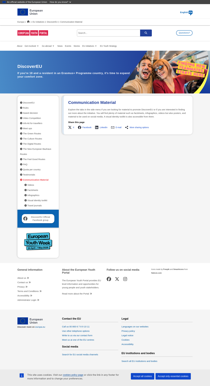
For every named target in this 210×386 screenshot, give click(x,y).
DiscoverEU (52, 22)
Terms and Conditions (28, 291)
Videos (30, 185)
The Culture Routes (32, 138)
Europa (20, 22)
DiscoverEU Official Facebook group (36, 218)
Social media (70, 346)
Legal (124, 318)
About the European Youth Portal (78, 271)
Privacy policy (128, 331)
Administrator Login (26, 300)
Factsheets (32, 190)
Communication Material (36, 180)
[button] (72, 127)
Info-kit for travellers (32, 123)
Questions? (184, 33)
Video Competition (32, 118)
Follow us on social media (123, 269)
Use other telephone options (76, 331)
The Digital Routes (32, 144)
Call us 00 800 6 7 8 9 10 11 (76, 326)
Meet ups (27, 128)
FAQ (25, 164)
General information (29, 269)
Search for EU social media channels (80, 354)
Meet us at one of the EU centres (78, 340)
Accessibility (23, 295)
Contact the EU (71, 318)
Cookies (125, 340)
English (186, 12)
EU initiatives (38, 22)
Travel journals (34, 205)
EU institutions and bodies (138, 353)
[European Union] (30, 323)
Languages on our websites (134, 326)
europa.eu (40, 327)
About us (21, 278)
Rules (26, 108)
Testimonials (29, 174)
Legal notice (127, 335)
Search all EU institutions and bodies (139, 361)
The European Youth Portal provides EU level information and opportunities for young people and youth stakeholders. (81, 284)
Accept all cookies (142, 376)
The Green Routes (32, 133)
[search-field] (114, 33)
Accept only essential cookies (173, 376)
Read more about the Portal (75, 293)
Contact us (22, 282)
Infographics (33, 195)
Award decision (30, 113)
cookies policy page (73, 375)
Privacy (21, 286)
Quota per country (32, 169)
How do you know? (60, 2)
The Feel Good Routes (34, 159)
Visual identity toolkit (37, 200)
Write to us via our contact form (77, 335)
